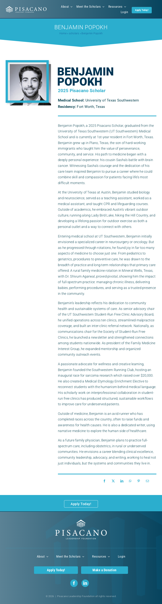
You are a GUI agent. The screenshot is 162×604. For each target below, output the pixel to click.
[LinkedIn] (122, 481)
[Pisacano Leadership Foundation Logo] (26, 8)
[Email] (148, 481)
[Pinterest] (139, 481)
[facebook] (74, 583)
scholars (74, 33)
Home (63, 33)
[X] (114, 481)
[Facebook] (105, 481)
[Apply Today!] (81, 504)
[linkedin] (85, 583)
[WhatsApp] (131, 481)
